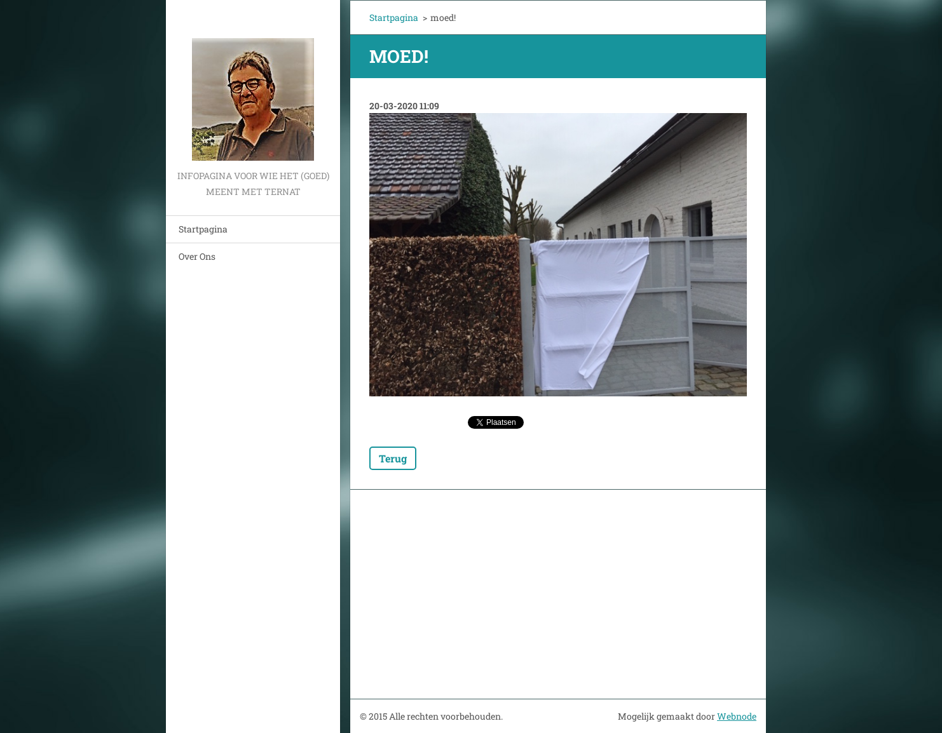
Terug (393, 458)
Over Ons (197, 256)
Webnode (736, 716)
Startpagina (203, 229)
